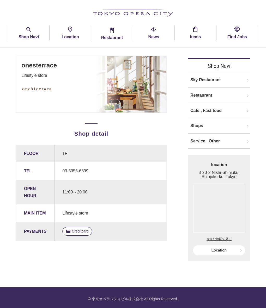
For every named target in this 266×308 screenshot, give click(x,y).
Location (219, 250)
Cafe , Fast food (206, 110)
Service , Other (205, 141)
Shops (196, 125)
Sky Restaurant (205, 80)
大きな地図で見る (219, 239)
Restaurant (201, 95)
